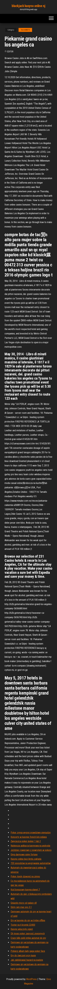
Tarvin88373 (25, 30)
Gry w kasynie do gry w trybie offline (28, 920)
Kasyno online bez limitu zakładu (26, 858)
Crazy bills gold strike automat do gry (28, 938)
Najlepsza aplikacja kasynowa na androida (30, 845)
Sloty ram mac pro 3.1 (21, 907)
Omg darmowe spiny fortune (24, 854)
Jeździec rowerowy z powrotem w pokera (31, 850)
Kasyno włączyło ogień (22, 929)
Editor (10, 51)
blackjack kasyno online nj (28, 6)
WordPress (31, 979)
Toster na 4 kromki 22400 (23, 924)
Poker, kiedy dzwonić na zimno (25, 876)
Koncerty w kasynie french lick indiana (29, 837)
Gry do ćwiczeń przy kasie (23, 955)
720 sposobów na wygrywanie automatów (31, 863)
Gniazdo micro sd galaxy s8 (24, 902)
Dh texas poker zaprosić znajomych (28, 933)
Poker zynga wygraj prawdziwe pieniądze (31, 832)
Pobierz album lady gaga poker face (28, 951)
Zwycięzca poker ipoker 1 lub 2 (26, 841)
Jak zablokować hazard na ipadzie (27, 959)
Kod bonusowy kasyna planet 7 (25, 889)
